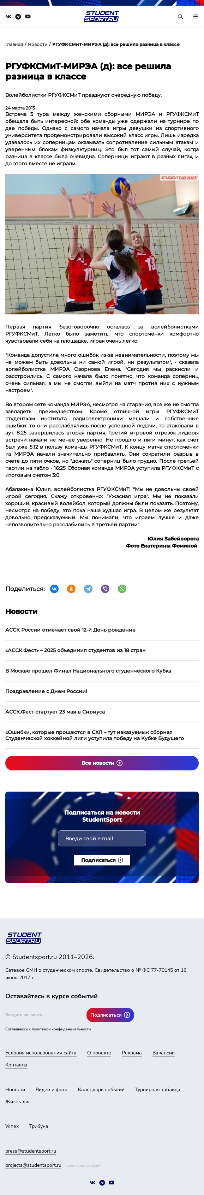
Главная (14, 44)
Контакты (16, 1064)
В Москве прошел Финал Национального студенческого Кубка (88, 671)
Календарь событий (101, 1089)
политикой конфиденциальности (61, 1029)
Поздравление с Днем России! (46, 691)
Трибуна (38, 1126)
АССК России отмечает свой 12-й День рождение (70, 630)
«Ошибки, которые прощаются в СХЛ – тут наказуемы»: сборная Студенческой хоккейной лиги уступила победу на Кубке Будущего (94, 735)
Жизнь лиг (17, 1101)
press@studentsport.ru (30, 1151)
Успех (12, 1126)
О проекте (99, 1052)
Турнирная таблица (157, 1089)
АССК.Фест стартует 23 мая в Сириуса (55, 712)
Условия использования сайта (41, 1052)
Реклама (132, 1052)
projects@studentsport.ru (33, 1165)
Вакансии (163, 1052)
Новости (37, 44)
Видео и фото (51, 1089)
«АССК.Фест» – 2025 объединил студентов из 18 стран (75, 650)
